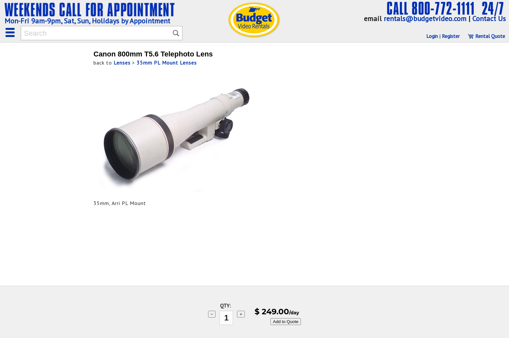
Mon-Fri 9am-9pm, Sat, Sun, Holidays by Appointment (87, 20)
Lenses (122, 62)
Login (432, 36)
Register (451, 36)
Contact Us (489, 18)
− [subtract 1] (212, 314)
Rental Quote (486, 36)
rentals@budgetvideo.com (425, 18)
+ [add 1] (241, 314)
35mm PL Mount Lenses (167, 62)
